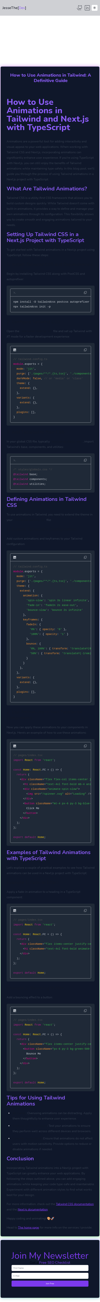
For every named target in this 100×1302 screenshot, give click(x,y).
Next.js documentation (33, 1209)
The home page (28, 1228)
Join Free (50, 1283)
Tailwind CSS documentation (75, 1204)
